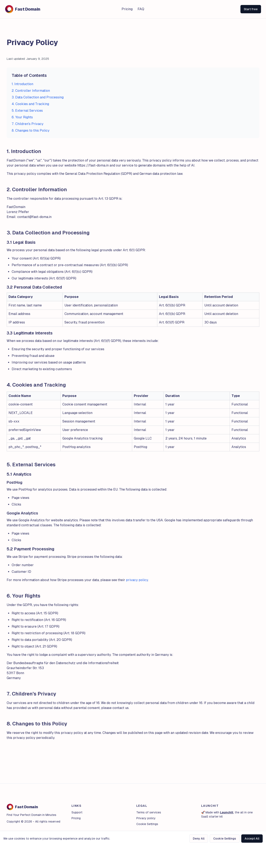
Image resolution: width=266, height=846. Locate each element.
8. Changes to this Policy (30, 130)
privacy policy (137, 580)
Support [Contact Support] (77, 812)
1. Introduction (22, 84)
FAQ (141, 9)
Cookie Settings (224, 838)
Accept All (252, 838)
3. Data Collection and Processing (38, 97)
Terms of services (148, 812)
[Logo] (47, 9)
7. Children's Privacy (27, 124)
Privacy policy (146, 818)
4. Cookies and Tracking (30, 104)
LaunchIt (226, 812)
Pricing (127, 9)
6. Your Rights (22, 117)
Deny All (198, 838)
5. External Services (27, 111)
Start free (251, 9)
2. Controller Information (31, 91)
